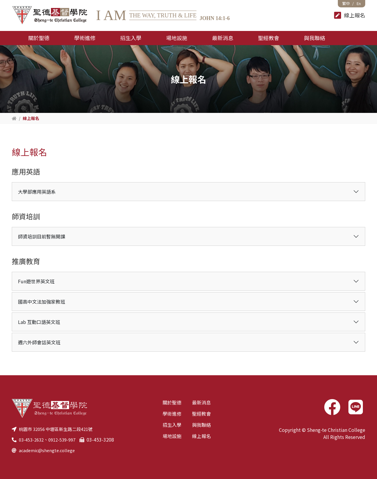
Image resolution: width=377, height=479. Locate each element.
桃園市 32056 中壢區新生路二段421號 (59, 428)
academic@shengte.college (49, 450)
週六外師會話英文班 (39, 342)
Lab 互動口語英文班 (39, 321)
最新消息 (201, 402)
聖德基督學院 (49, 15)
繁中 (346, 3)
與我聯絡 (201, 424)
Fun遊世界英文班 (36, 281)
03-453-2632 (32, 439)
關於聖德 (172, 402)
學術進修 (172, 413)
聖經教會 (201, 413)
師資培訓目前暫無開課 (41, 236)
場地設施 (172, 436)
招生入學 (172, 424)
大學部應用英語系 (37, 191)
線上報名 (201, 436)
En (359, 3)
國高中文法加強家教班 (41, 301)
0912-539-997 (66, 439)
